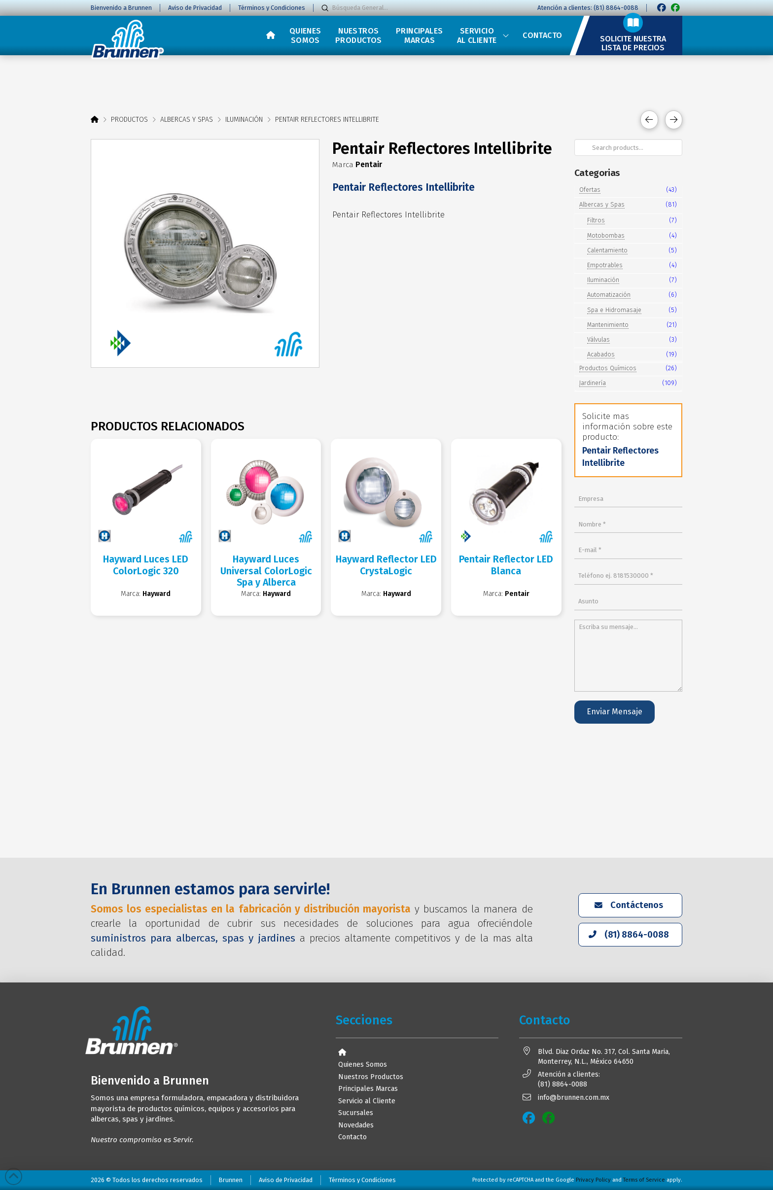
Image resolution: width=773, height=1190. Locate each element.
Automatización (609, 294)
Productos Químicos (607, 368)
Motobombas (606, 235)
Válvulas (598, 339)
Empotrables (605, 265)
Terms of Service (644, 1180)
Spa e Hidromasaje (614, 310)
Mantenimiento (608, 324)
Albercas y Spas (602, 204)
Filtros (596, 220)
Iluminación (603, 279)
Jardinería (592, 382)
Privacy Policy (593, 1180)
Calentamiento (607, 250)
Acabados (601, 354)
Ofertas (589, 189)
